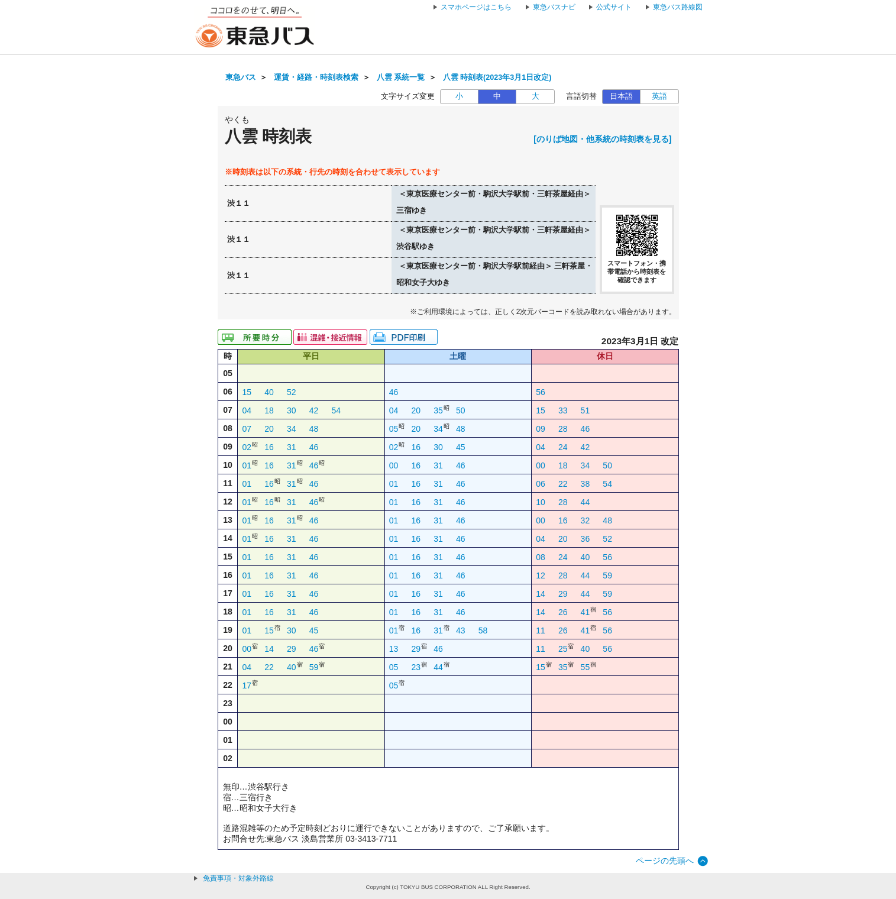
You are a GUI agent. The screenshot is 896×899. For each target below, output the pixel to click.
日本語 (621, 96)
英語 (659, 96)
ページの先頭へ (665, 860)
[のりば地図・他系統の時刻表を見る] (602, 139)
